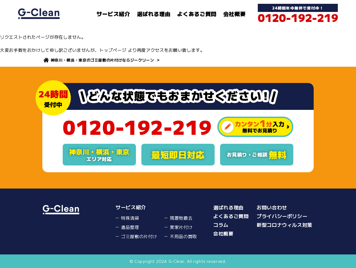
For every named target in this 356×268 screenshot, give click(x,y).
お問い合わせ (272, 207)
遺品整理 (130, 227)
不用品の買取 (183, 236)
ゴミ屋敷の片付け (139, 236)
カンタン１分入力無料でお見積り (255, 127)
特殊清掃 (130, 218)
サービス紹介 (113, 14)
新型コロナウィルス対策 (284, 224)
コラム (220, 224)
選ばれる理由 (154, 14)
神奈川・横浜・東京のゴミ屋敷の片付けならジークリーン (102, 60)
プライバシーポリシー (282, 215)
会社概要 (234, 14)
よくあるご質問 (196, 14)
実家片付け (181, 227)
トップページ (112, 50)
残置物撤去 (181, 218)
